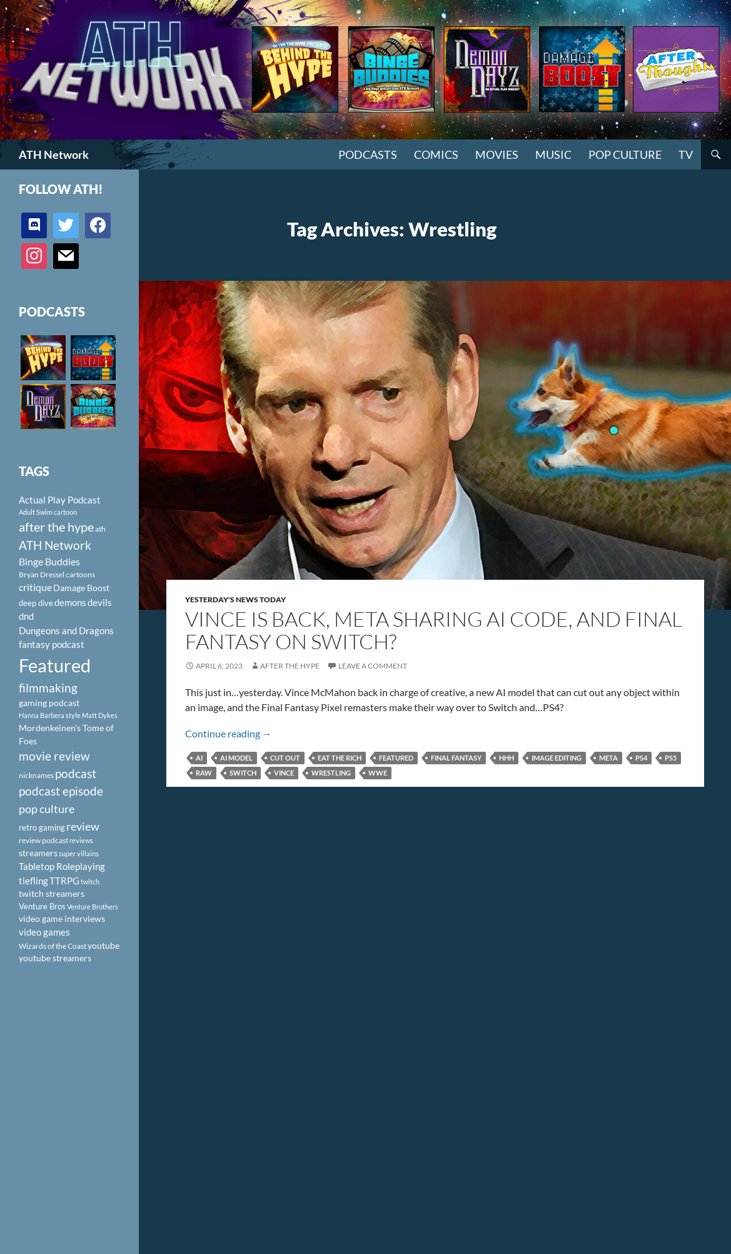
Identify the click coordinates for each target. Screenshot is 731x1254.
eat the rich (339, 758)
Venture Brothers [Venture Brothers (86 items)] (92, 907)
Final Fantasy (456, 758)
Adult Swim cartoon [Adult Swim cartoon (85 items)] (48, 512)
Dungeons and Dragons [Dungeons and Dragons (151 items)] (66, 630)
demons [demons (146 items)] (70, 602)
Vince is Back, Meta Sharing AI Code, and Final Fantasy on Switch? (433, 630)
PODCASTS (367, 154)
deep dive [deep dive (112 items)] (36, 603)
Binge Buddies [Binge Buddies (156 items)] (49, 561)
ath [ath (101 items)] (100, 528)
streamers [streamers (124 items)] (38, 852)
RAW (204, 773)
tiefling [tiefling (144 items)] (33, 880)
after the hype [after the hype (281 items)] (56, 527)
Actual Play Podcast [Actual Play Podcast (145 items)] (60, 499)
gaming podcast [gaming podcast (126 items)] (49, 702)
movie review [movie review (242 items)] (54, 756)
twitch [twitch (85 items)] (90, 881)
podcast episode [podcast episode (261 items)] (61, 791)
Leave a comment (372, 665)
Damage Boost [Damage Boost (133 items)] (81, 587)
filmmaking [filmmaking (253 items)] (48, 687)
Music (553, 154)
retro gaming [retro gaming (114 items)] (42, 827)
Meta (608, 758)
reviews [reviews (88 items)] (81, 840)
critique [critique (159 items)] (35, 587)
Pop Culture (625, 154)
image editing (557, 758)
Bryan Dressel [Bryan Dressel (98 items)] (41, 574)
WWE (377, 773)
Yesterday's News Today (235, 599)
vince (284, 773)
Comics (436, 154)
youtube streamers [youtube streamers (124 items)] (55, 958)
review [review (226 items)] (82, 826)
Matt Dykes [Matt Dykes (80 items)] (100, 715)
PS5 (671, 758)
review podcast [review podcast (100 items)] (43, 840)
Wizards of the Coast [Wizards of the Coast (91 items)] (52, 946)
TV (685, 154)
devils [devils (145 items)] (100, 602)
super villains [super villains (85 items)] (79, 853)
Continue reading (228, 733)
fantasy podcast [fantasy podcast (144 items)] (51, 644)
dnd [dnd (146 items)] (26, 616)
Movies (496, 154)
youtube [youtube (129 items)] (103, 945)
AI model (236, 758)
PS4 (641, 758)
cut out (285, 758)
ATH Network (54, 154)
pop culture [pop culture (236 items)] (46, 809)
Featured (396, 758)
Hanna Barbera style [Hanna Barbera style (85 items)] (50, 715)
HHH (506, 758)
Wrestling (331, 773)
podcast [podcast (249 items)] (75, 773)
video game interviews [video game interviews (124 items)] (62, 918)
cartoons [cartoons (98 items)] (80, 574)
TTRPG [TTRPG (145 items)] (64, 880)
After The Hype (290, 665)
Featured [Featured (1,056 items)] (55, 665)
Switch (242, 773)
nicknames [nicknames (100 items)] (36, 775)
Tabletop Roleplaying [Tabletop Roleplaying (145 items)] (62, 866)
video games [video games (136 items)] (44, 932)
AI (199, 758)
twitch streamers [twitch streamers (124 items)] (51, 893)
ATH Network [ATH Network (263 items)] (55, 545)
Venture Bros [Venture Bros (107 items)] (42, 906)
